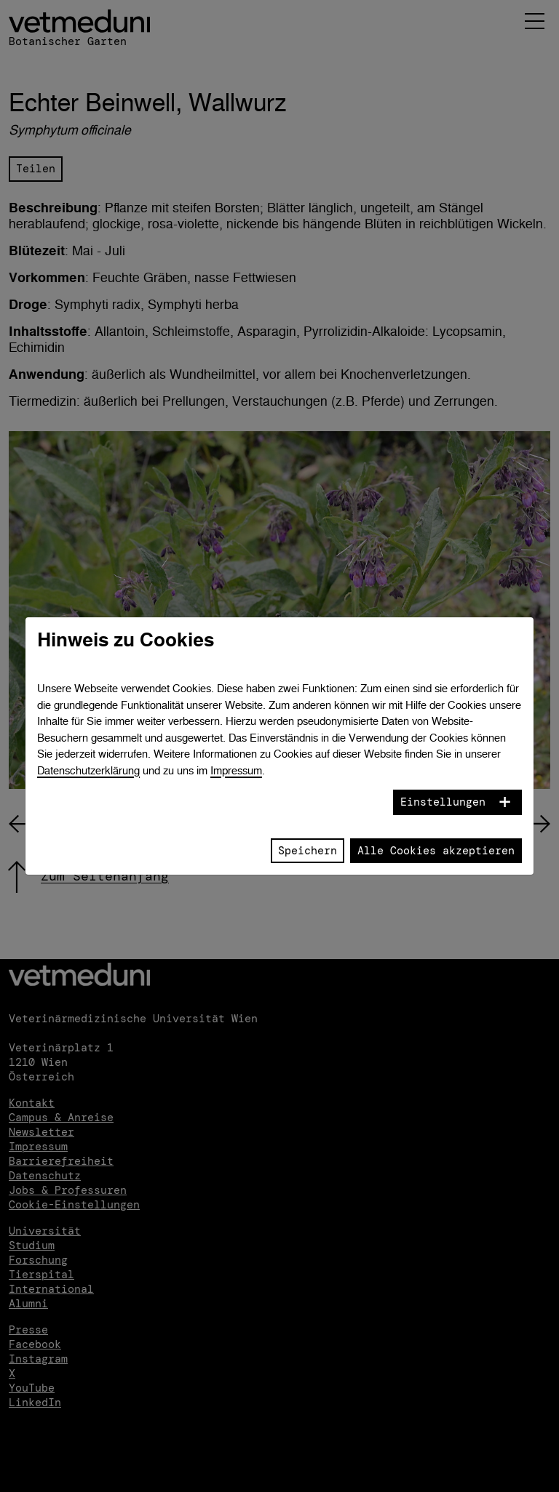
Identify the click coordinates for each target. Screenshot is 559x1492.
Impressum (236, 770)
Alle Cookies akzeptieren (436, 850)
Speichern (307, 850)
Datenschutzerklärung (88, 770)
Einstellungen (442, 802)
